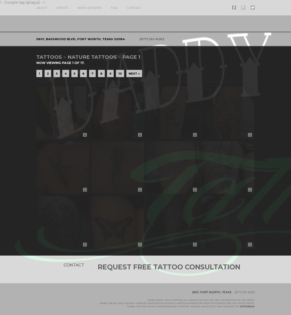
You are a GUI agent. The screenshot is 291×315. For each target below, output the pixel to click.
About (41, 8)
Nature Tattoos (92, 57)
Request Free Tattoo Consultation (169, 267)
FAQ (114, 8)
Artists (62, 8)
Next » (134, 73)
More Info (86, 136)
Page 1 (131, 57)
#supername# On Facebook (234, 8)
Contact (134, 8)
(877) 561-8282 (151, 39)
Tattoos (49, 57)
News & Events (90, 8)
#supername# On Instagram (243, 8)
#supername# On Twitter (253, 8)
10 (120, 73)
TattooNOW (247, 306)
